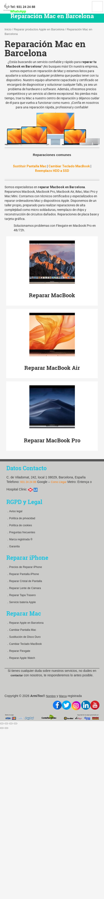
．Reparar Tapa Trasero (21, 595)
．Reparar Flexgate (18, 651)
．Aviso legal (14, 511)
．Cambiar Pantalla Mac (21, 629)
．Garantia (13, 546)
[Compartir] (6, 723)
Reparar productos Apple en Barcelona (39, 29)
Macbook (28, 191)
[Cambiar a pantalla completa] (11, 723)
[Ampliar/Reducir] (15, 723)
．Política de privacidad (20, 518)
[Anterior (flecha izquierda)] (2, 728)
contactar (17, 675)
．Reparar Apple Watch (20, 658)
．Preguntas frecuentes (20, 532)
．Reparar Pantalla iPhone (22, 574)
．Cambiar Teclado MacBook (24, 644)
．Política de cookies (19, 525)
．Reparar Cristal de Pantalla (24, 581)
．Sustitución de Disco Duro (23, 636)
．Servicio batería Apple (21, 602)
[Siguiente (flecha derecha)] (6, 728)
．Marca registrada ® (19, 539)
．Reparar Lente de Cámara (23, 588)
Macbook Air (65, 191)
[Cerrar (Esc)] (2, 723)
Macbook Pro (45, 191)
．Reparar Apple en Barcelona (24, 622)
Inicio (8, 29)
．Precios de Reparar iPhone (24, 567)
